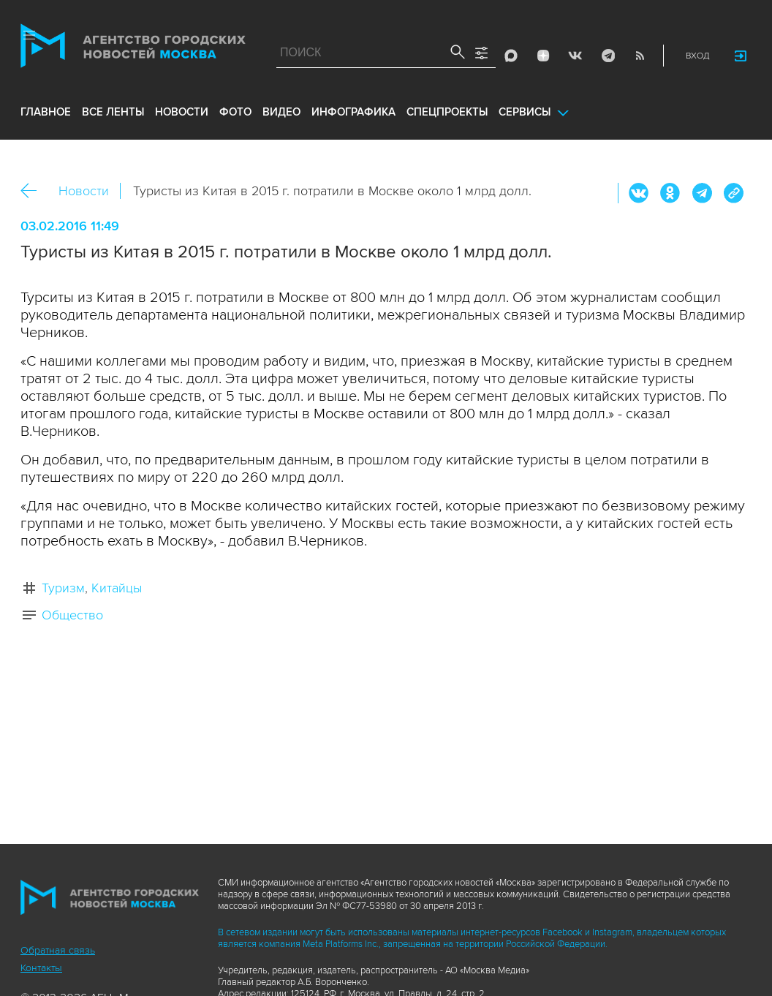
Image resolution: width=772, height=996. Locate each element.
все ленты (113, 111)
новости (181, 111)
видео (281, 111)
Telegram (607, 56)
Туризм (63, 588)
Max (511, 56)
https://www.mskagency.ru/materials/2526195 (733, 193)
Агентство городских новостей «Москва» (133, 49)
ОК (670, 193)
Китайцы (116, 588)
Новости (83, 191)
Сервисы (524, 111)
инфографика (353, 111)
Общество (72, 615)
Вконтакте (639, 193)
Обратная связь (57, 950)
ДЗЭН (543, 56)
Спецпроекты (447, 111)
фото (235, 111)
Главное (45, 111)
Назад (34, 191)
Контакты (41, 968)
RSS (640, 56)
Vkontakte (575, 56)
